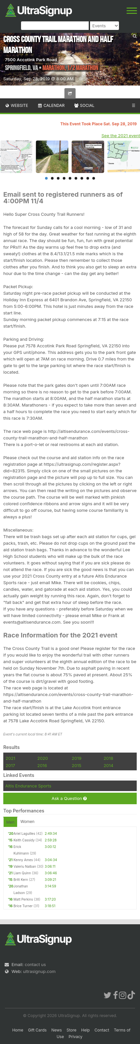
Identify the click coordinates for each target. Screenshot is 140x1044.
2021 (10, 758)
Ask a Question (69, 798)
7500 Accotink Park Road (31, 59)
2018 (108, 758)
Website (16, 105)
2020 (42, 758)
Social (84, 105)
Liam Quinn (22, 873)
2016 (42, 765)
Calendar (51, 105)
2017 (10, 765)
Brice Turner (23, 906)
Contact (102, 1030)
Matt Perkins (23, 899)
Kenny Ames (23, 860)
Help (85, 1030)
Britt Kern (20, 880)
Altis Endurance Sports (28, 785)
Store (72, 1030)
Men (10, 822)
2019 (76, 758)
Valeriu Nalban (24, 866)
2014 (108, 765)
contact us (35, 964)
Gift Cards (37, 1030)
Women (27, 821)
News (56, 1030)
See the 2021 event (121, 135)
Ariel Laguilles (24, 833)
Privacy (75, 1036)
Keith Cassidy (24, 840)
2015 (76, 765)
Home (17, 1030)
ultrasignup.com (39, 971)
